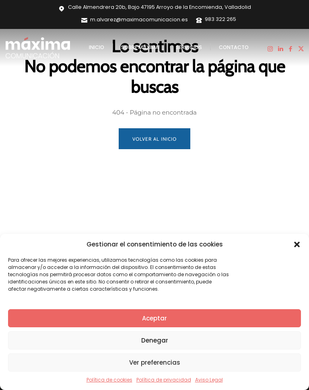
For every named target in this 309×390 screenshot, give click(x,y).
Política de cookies (109, 379)
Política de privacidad (163, 379)
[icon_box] (134, 20)
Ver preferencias (154, 362)
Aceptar (154, 318)
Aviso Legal (209, 379)
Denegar (154, 340)
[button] (297, 244)
